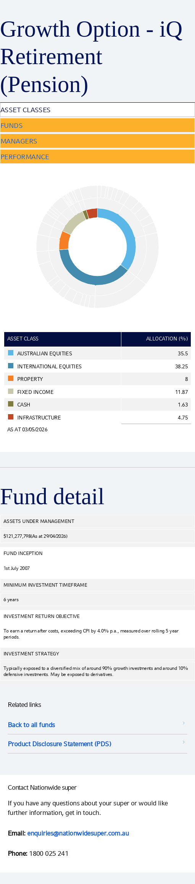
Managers (18, 141)
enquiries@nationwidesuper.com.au (78, 833)
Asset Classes (25, 110)
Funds (11, 125)
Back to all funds (31, 725)
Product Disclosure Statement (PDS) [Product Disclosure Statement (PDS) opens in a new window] (59, 744)
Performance (24, 157)
